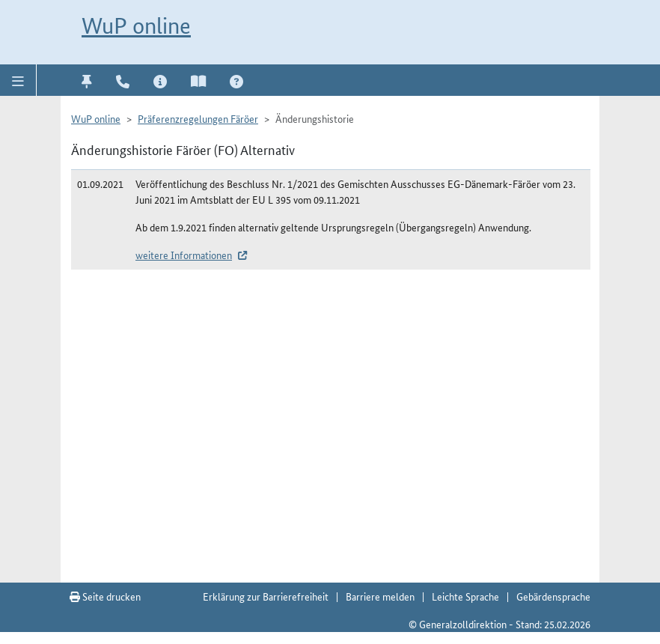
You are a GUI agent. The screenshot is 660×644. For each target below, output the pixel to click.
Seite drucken (105, 596)
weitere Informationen (183, 254)
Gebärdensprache (553, 596)
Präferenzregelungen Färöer (198, 118)
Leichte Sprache (465, 596)
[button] (18, 80)
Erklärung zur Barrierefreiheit (266, 596)
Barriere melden (380, 596)
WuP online (136, 26)
